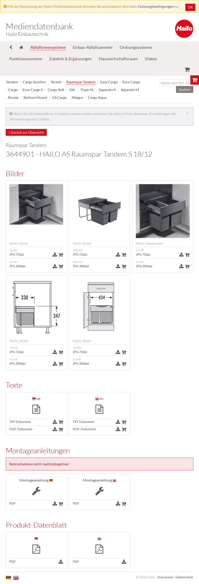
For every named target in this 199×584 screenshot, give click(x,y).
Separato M (130, 89)
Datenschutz (184, 577)
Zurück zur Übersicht (26, 132)
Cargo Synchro (34, 82)
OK (190, 7)
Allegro (77, 97)
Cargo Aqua (97, 97)
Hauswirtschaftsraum (118, 58)
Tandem (12, 82)
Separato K (107, 89)
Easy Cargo (109, 82)
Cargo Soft (56, 89)
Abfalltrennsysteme (48, 47)
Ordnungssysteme (136, 47)
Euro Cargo (131, 82)
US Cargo (59, 97)
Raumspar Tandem (80, 82)
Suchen (184, 89)
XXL (72, 89)
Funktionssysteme (25, 58)
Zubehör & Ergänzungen (70, 58)
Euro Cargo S (33, 89)
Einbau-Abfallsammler (93, 47)
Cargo (13, 89)
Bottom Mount (35, 97)
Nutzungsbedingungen (156, 6)
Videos (151, 58)
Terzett (56, 82)
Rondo (13, 97)
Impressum (165, 577)
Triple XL (87, 89)
